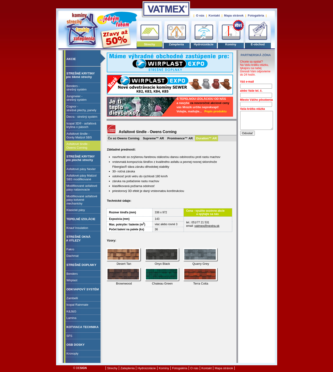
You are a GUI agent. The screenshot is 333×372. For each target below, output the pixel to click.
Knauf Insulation (77, 228)
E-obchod (258, 44)
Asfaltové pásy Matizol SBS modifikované (82, 177)
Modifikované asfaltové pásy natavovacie (82, 187)
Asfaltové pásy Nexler (81, 169)
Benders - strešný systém (77, 87)
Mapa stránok (234, 15)
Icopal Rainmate (77, 304)
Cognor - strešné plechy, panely (81, 108)
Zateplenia (176, 44)
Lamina (72, 318)
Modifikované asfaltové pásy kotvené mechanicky (82, 199)
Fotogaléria (256, 15)
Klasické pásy (76, 210)
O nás (200, 15)
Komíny (230, 44)
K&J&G (72, 311)
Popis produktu (215, 111)
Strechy (149, 44)
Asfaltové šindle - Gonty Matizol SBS (79, 135)
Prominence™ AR (180, 138)
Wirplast (72, 280)
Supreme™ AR (153, 138)
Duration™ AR (206, 138)
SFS (69, 336)
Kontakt (214, 15)
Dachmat (73, 256)
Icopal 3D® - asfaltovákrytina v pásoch (81, 125)
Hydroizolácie (204, 44)
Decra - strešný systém (82, 116)
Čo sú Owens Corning (124, 138)
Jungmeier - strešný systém (77, 98)
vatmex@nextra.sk (206, 226)
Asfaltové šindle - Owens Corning (78, 145)
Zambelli (72, 298)
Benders (72, 273)
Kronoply (72, 353)
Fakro (70, 249)
